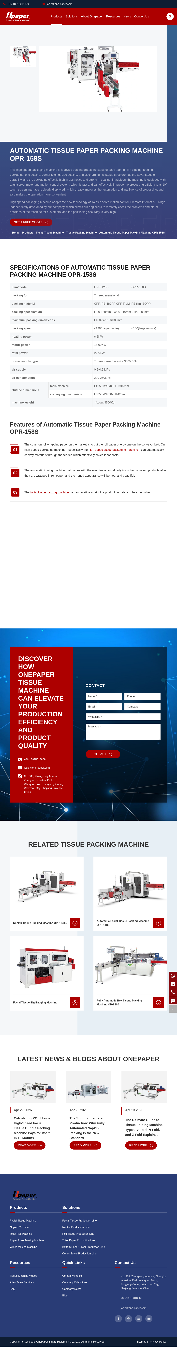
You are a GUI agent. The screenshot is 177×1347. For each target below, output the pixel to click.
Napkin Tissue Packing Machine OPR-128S (40, 923)
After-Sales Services (22, 1282)
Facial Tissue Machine (50, 232)
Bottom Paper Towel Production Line (83, 1247)
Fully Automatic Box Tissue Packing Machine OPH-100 (119, 1002)
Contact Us (141, 20)
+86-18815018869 (131, 1298)
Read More (30, 1145)
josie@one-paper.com (57, 4)
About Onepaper (92, 20)
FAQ (12, 1289)
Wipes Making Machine (23, 1247)
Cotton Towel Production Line (79, 1253)
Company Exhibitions (74, 1282)
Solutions (71, 20)
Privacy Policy (158, 1342)
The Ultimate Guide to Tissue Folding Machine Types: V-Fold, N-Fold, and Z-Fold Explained (143, 1127)
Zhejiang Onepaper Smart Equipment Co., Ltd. (52, 1342)
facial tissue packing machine (49, 492)
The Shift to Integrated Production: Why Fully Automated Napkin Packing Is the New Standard (87, 1128)
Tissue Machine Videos (23, 1275)
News (127, 20)
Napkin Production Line (75, 1227)
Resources (113, 20)
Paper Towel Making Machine (27, 1240)
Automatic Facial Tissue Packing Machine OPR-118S (123, 923)
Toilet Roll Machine (21, 1233)
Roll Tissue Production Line (78, 1233)
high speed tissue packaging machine (113, 449)
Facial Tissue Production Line (79, 1220)
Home (15, 232)
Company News (71, 1289)
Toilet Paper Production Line (78, 1240)
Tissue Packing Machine (81, 232)
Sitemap (141, 1342)
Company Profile (72, 1275)
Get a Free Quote (31, 222)
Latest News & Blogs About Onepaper (88, 1059)
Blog (65, 1295)
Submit (103, 754)
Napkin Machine (19, 1227)
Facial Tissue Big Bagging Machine (35, 1002)
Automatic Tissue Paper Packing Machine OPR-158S (132, 232)
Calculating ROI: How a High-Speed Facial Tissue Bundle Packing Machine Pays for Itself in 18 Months (32, 1128)
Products (56, 20)
